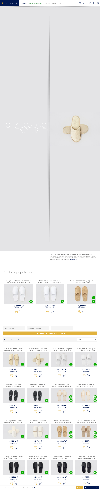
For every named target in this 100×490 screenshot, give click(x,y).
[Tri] (87, 339)
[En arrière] (3, 297)
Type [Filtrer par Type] (62, 328)
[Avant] (97, 297)
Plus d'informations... (38, 487)
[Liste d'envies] (80, 3)
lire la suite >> (73, 259)
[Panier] (98, 3)
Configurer (79, 487)
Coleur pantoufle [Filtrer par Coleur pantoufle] (14, 328)
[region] (50, 297)
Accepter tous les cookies (91, 487)
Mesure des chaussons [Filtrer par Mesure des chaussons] (38, 328)
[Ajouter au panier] (20, 311)
